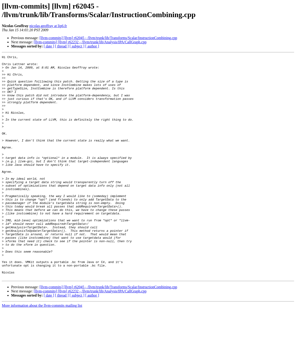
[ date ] (49, 46)
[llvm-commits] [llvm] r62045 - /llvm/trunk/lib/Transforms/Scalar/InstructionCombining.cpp (108, 38)
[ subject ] (77, 46)
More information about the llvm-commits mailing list (42, 350)
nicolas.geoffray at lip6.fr (48, 26)
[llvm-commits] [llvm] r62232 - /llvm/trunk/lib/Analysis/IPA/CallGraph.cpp (90, 42)
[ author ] (92, 46)
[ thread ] (62, 46)
